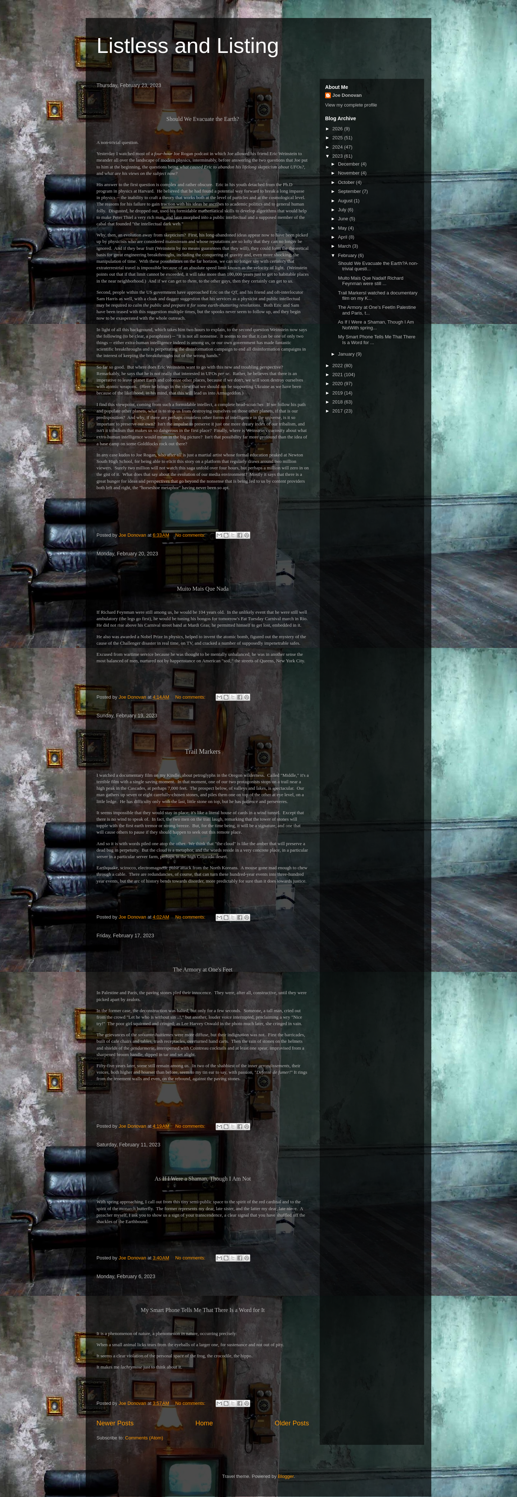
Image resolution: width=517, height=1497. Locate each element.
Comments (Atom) (144, 1437)
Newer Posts (115, 1423)
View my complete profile (351, 105)
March (345, 246)
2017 (338, 411)
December (349, 164)
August (346, 200)
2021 (338, 374)
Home (204, 1423)
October (347, 182)
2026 (338, 128)
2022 (338, 365)
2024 (338, 147)
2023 (338, 156)
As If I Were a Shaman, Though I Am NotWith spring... (375, 324)
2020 (338, 383)
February (348, 255)
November (349, 173)
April (343, 237)
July (343, 209)
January (347, 354)
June (344, 218)
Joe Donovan (347, 95)
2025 (338, 137)
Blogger (286, 1476)
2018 (338, 402)
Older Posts (292, 1423)
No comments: (191, 535)
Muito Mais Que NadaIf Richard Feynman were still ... (370, 281)
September (350, 191)
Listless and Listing (187, 45)
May (343, 228)
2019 (338, 393)
